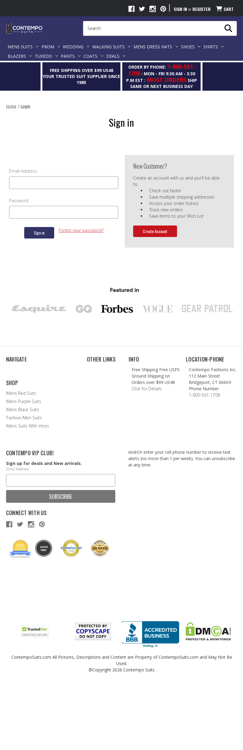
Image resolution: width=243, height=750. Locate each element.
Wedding (76, 47)
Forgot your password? (81, 230)
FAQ (10, 386)
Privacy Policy (18, 427)
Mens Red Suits (21, 458)
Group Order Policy (24, 402)
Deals (115, 56)
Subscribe (60, 561)
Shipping (14, 410)
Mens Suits (23, 47)
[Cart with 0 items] (224, 9)
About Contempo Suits (28, 369)
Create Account (155, 231)
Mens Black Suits (22, 474)
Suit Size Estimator (105, 408)
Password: (19, 200)
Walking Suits (111, 47)
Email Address (17, 534)
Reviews (94, 369)
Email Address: (23, 171)
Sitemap (14, 418)
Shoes (190, 47)
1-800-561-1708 (202, 395)
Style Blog (96, 386)
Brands (94, 378)
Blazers (20, 56)
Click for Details (145, 388)
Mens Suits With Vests (27, 491)
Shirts (213, 47)
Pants (70, 56)
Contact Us (17, 378)
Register (201, 9)
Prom (50, 47)
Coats (93, 56)
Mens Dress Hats (155, 47)
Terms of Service (103, 446)
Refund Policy (19, 394)
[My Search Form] (228, 28)
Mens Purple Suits (23, 466)
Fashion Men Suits (23, 482)
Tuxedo (46, 56)
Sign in (180, 9)
